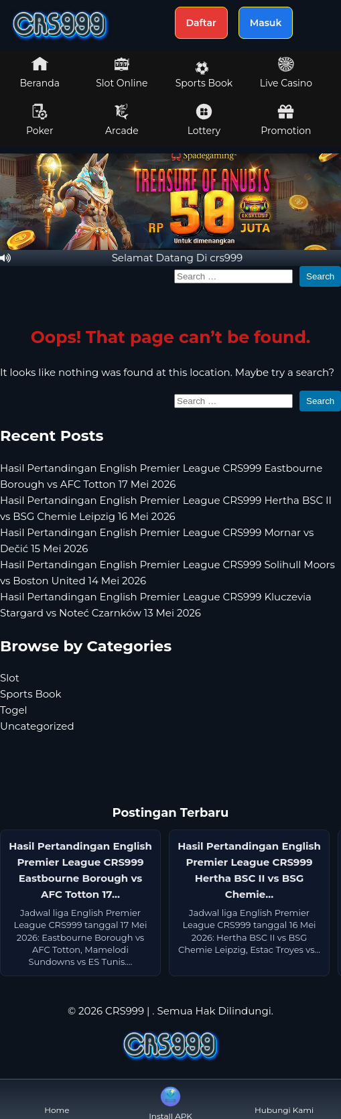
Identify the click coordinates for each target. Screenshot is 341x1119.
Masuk (266, 23)
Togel (13, 710)
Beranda (40, 72)
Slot (9, 677)
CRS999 (124, 1010)
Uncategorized (37, 726)
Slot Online (121, 72)
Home (56, 1099)
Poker (40, 120)
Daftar (201, 23)
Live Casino (286, 72)
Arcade (122, 120)
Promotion (286, 120)
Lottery (204, 120)
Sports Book (204, 75)
